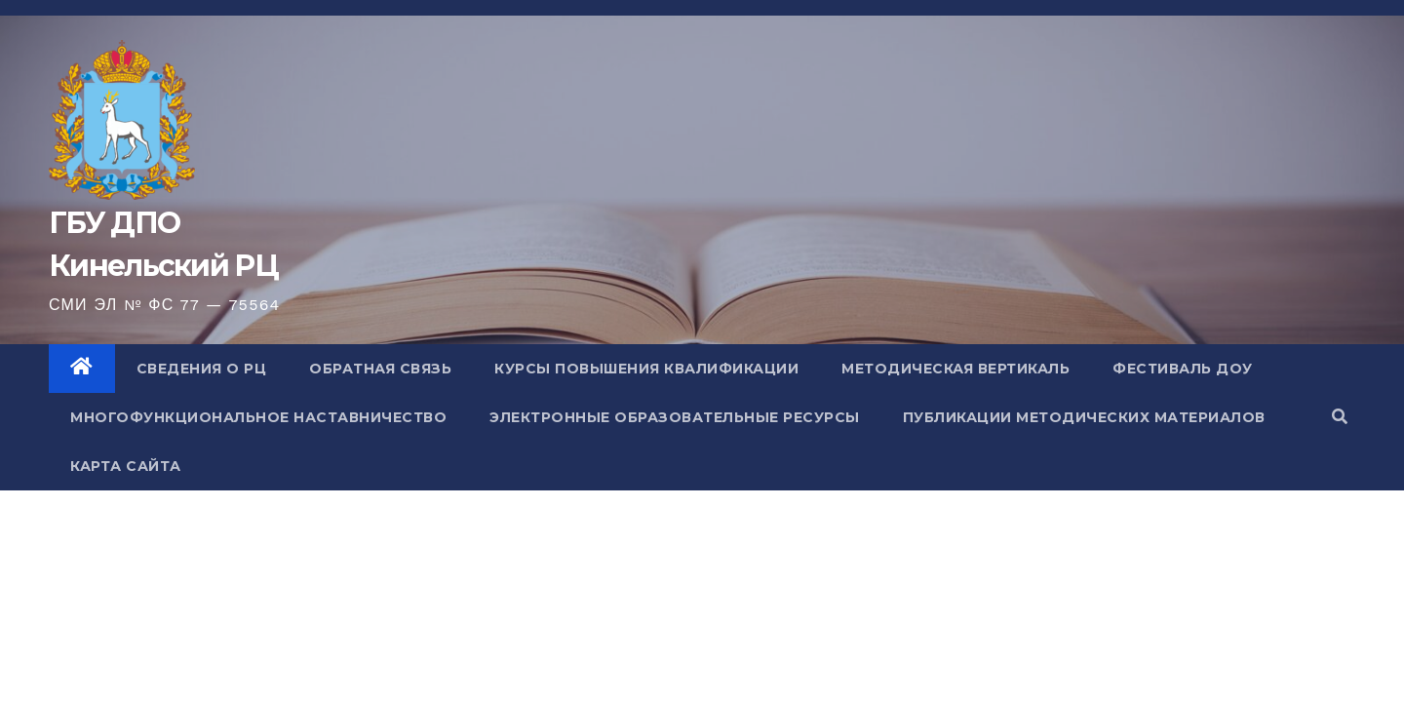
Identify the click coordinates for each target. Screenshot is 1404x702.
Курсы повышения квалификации (646, 368)
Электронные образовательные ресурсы (674, 417)
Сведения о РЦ (201, 368)
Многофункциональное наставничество (258, 417)
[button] (1339, 417)
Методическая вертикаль (955, 368)
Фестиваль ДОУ (1182, 368)
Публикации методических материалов (1084, 417)
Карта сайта (125, 466)
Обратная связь (380, 368)
